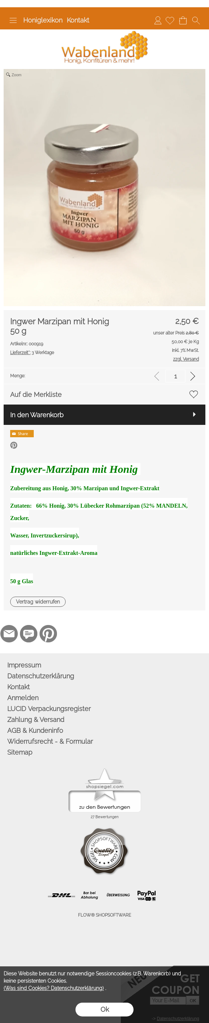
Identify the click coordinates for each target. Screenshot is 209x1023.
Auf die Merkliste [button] (36, 394)
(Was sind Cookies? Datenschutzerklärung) (54, 988)
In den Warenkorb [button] (36, 415)
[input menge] (175, 376)
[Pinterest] (48, 634)
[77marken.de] (29, 634)
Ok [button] (105, 1009)
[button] (13, 20)
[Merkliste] (170, 20)
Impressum (24, 665)
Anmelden (158, 20)
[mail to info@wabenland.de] (9, 634)
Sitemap (19, 752)
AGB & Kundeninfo (35, 730)
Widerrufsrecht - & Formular (50, 741)
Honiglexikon (42, 20)
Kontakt (78, 20)
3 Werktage (32, 352)
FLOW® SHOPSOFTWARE (104, 915)
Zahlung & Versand (35, 719)
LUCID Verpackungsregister (49, 709)
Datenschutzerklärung (40, 676)
